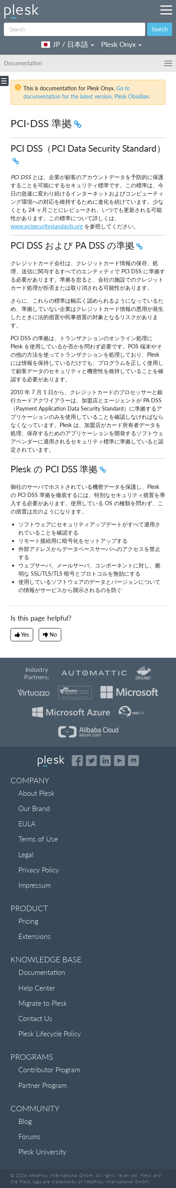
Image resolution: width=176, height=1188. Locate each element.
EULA (27, 823)
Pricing (28, 921)
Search (159, 29)
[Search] (74, 29)
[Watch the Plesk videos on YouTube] (119, 760)
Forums (29, 1136)
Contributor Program (49, 1069)
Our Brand (34, 808)
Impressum (34, 885)
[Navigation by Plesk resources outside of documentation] (166, 10)
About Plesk (36, 793)
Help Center (36, 987)
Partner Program (42, 1085)
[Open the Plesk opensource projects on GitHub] (133, 760)
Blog (25, 1121)
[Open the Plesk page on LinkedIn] (105, 760)
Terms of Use (38, 838)
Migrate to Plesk (42, 1003)
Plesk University (42, 1151)
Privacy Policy (38, 869)
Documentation (41, 972)
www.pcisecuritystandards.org (47, 226)
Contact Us (35, 1018)
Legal (26, 854)
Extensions (34, 936)
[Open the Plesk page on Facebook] (77, 760)
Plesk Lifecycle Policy (49, 1033)
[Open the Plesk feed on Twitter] (91, 760)
